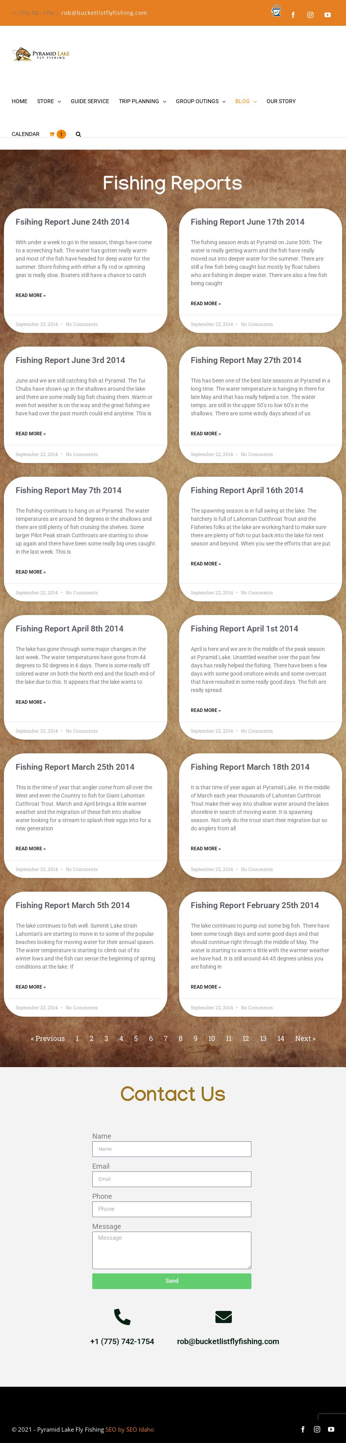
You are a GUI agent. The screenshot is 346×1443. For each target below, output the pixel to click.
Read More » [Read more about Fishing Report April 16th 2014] (206, 564)
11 (228, 1038)
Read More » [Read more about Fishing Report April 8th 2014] (31, 702)
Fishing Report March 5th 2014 (73, 905)
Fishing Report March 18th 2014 (250, 767)
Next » (305, 1038)
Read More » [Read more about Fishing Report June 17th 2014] (206, 303)
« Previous (48, 1038)
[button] (78, 134)
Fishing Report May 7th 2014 (69, 490)
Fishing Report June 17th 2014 (248, 222)
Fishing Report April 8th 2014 (70, 628)
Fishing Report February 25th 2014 (255, 905)
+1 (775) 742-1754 (122, 1341)
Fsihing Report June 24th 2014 (72, 222)
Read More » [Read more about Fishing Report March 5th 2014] (31, 987)
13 (263, 1038)
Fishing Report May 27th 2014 (246, 360)
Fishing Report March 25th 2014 (75, 767)
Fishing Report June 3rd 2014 (70, 360)
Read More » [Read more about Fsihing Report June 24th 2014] (31, 295)
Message (106, 1226)
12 (245, 1038)
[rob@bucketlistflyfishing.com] (223, 1317)
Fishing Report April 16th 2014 (247, 490)
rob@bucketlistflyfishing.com (104, 12)
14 (281, 1038)
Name (101, 1136)
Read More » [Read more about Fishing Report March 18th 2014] (206, 848)
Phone (102, 1196)
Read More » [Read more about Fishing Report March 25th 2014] (31, 848)
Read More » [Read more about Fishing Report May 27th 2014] (206, 433)
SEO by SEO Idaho (130, 1429)
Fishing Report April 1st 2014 (244, 628)
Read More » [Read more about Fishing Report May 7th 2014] (31, 572)
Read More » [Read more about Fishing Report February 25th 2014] (206, 987)
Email (100, 1166)
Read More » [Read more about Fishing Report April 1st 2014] (206, 710)
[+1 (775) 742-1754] (122, 1317)
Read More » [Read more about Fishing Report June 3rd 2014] (31, 433)
